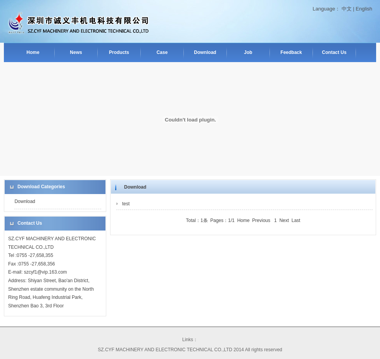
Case (162, 52)
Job (248, 52)
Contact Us (334, 52)
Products (119, 52)
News (76, 52)
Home (32, 52)
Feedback (291, 52)
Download (205, 52)
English (364, 9)
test (126, 203)
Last (296, 220)
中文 (347, 9)
